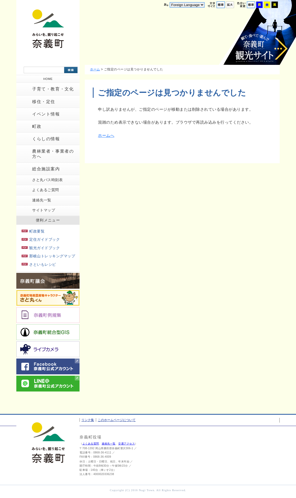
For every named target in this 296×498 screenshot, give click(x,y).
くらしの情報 (46, 139)
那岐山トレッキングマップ (48, 256)
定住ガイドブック (41, 239)
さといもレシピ (39, 264)
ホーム (95, 69)
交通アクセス (126, 443)
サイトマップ (43, 210)
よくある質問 (90, 443)
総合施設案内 (46, 169)
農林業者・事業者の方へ (53, 153)
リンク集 (87, 420)
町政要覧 (33, 231)
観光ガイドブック (41, 248)
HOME (48, 78)
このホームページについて (117, 420)
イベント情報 (46, 114)
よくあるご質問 (45, 190)
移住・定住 (43, 101)
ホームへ (106, 135)
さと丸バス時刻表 (47, 180)
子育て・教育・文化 (53, 89)
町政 (36, 126)
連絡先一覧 (41, 200)
